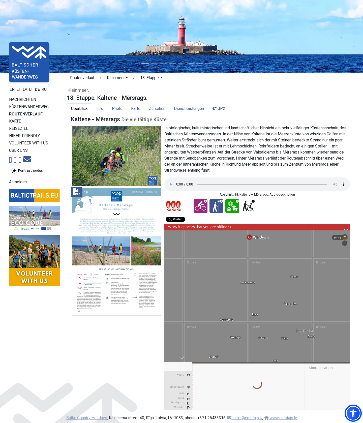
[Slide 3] (163, 63)
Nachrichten (22, 99)
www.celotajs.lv (280, 417)
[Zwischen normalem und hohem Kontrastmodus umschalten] (27, 170)
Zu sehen (157, 108)
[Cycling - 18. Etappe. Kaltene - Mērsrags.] (200, 206)
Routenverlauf (26, 114)
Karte (15, 121)
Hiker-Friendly (24, 135)
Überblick (79, 108)
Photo (117, 108)
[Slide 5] (181, 63)
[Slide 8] (209, 63)
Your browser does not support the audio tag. (257, 184)
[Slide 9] (218, 63)
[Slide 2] (154, 63)
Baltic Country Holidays (86, 417)
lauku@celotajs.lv (244, 417)
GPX (219, 108)
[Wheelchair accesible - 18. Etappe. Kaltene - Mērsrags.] (248, 206)
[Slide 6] (190, 63)
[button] (117, 79)
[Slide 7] (199, 63)
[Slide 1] (145, 63)
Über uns (18, 150)
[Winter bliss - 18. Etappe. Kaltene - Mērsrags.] (216, 206)
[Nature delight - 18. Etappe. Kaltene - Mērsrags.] (232, 206)
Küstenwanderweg (29, 106)
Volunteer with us (28, 143)
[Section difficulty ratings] (173, 206)
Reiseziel (18, 128)
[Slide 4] (172, 63)
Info (99, 108)
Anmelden (18, 181)
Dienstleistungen (189, 108)
